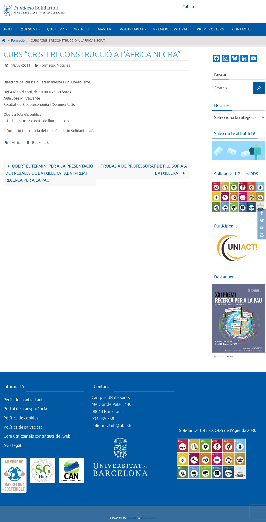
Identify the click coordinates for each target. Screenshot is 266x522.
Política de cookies (20, 418)
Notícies (63, 65)
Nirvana (132, 518)
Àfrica (16, 142)
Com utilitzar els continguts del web (37, 436)
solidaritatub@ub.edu (112, 425)
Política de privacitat (22, 427)
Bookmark (40, 142)
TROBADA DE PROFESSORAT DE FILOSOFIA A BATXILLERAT (144, 170)
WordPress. (148, 518)
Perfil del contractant (23, 399)
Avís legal (12, 445)
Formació (18, 40)
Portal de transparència (25, 408)
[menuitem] (188, 6)
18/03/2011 (20, 65)
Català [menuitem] (188, 6)
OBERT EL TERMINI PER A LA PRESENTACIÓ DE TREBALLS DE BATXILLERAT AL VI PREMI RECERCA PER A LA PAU (49, 173)
